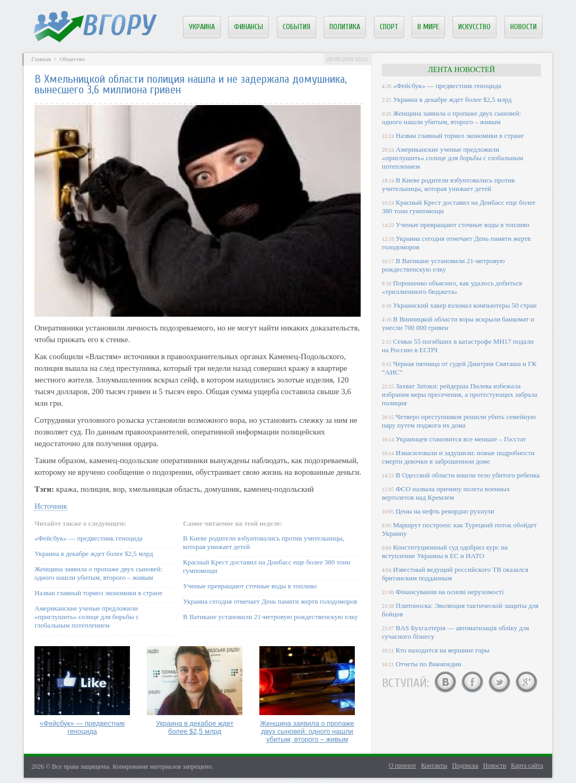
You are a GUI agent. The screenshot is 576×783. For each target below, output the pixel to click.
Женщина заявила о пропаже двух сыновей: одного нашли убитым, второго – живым (98, 573)
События (296, 26)
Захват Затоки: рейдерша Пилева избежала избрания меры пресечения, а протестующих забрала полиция (459, 394)
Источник (50, 506)
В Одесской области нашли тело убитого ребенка (468, 475)
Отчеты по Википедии (428, 664)
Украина (202, 26)
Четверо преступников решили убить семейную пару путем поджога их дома (459, 421)
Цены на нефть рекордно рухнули (445, 511)
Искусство (474, 26)
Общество (71, 59)
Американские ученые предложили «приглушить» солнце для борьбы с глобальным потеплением (86, 616)
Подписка (465, 765)
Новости (523, 26)
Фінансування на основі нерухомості (450, 592)
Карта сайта (527, 765)
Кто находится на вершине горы (443, 650)
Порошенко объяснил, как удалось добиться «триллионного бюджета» (452, 287)
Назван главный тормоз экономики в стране (98, 593)
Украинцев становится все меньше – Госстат (461, 439)
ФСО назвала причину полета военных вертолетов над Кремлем (446, 493)
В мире (428, 26)
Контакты (434, 765)
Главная (41, 59)
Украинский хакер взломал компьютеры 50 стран (465, 305)
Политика (344, 26)
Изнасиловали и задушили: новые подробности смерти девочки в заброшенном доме (458, 457)
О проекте (402, 765)
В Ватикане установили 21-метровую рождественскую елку (270, 617)
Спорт (389, 26)
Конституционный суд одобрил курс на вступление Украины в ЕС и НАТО (445, 551)
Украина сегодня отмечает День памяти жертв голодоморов (270, 601)
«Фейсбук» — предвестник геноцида (88, 538)
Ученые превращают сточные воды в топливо (250, 586)
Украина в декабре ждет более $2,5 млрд (93, 554)
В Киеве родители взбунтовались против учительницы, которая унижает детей (448, 184)
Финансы (248, 26)
